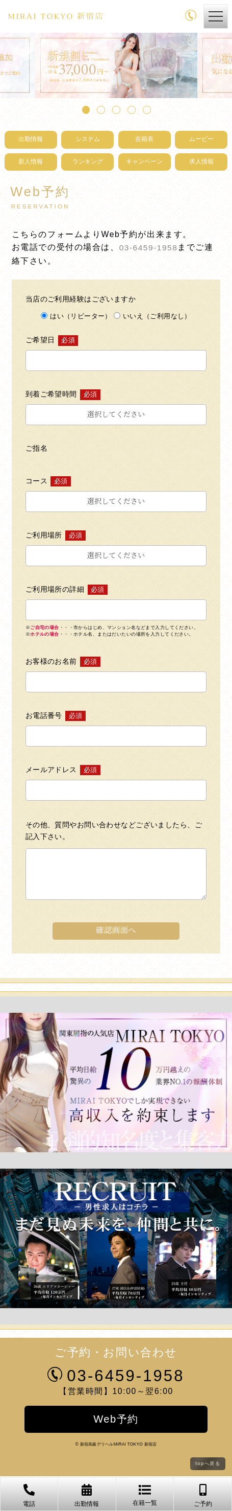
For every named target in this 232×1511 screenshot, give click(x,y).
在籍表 (144, 140)
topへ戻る (208, 1464)
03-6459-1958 (149, 248)
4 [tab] (130, 108)
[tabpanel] (116, 65)
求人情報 (201, 162)
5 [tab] (145, 108)
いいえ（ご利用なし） (152, 316)
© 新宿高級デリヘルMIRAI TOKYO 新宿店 (116, 1444)
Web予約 (116, 1419)
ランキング (87, 162)
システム (87, 140)
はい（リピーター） (76, 316)
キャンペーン (144, 162)
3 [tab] (114, 108)
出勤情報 (30, 140)
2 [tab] (99, 108)
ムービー (201, 140)
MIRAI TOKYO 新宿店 (63, 16)
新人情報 (30, 162)
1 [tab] (84, 108)
